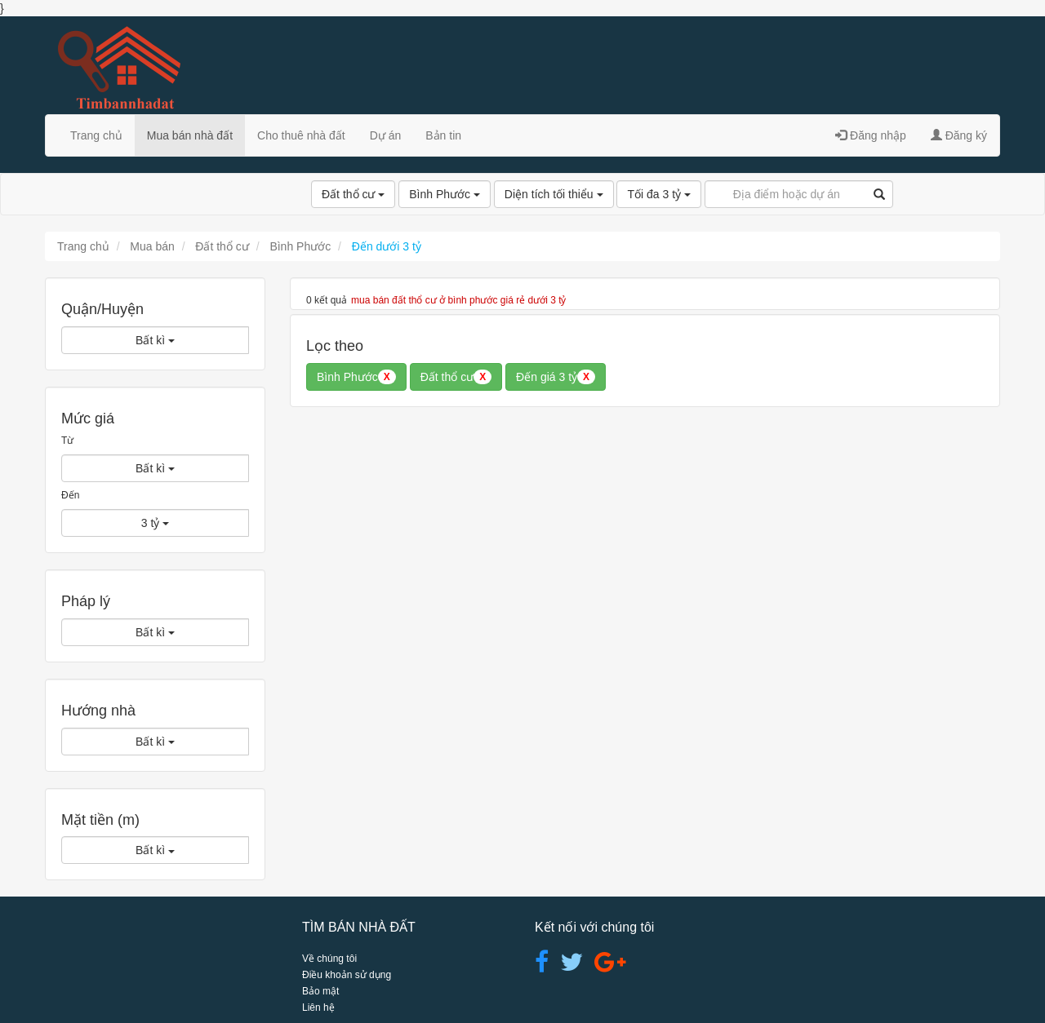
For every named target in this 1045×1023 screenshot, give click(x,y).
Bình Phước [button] (356, 377)
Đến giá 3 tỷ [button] (555, 377)
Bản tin (443, 135)
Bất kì (155, 340)
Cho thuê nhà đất (301, 135)
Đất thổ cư (353, 194)
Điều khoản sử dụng (346, 975)
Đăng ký (959, 135)
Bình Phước (444, 194)
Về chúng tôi (329, 958)
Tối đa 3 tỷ (658, 194)
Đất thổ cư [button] (455, 377)
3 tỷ (155, 522)
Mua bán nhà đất (190, 135)
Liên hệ (318, 1007)
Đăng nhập (870, 135)
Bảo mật (320, 991)
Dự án (386, 135)
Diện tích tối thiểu (554, 194)
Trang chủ (96, 135)
